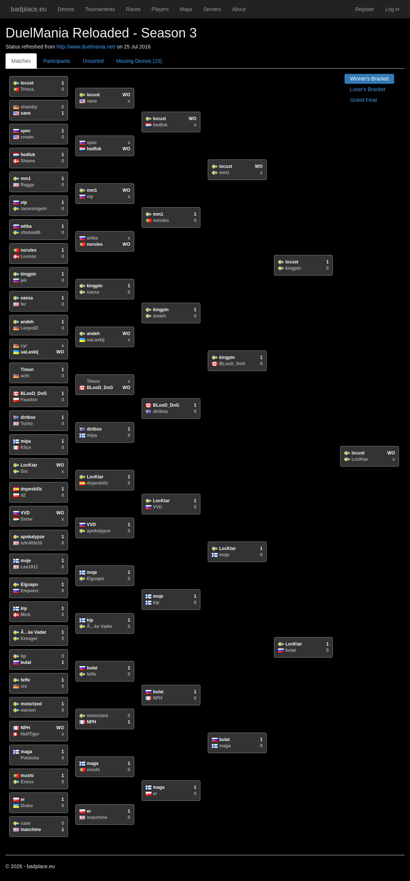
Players (160, 9)
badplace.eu (29, 9)
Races (133, 9)
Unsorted (93, 61)
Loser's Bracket (367, 89)
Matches (21, 61)
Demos (66, 9)
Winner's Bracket (369, 79)
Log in (392, 9)
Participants (56, 61)
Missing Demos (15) (139, 61)
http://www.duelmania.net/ (86, 47)
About (239, 9)
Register (364, 9)
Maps (186, 9)
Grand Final (363, 100)
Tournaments (100, 9)
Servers (212, 9)
